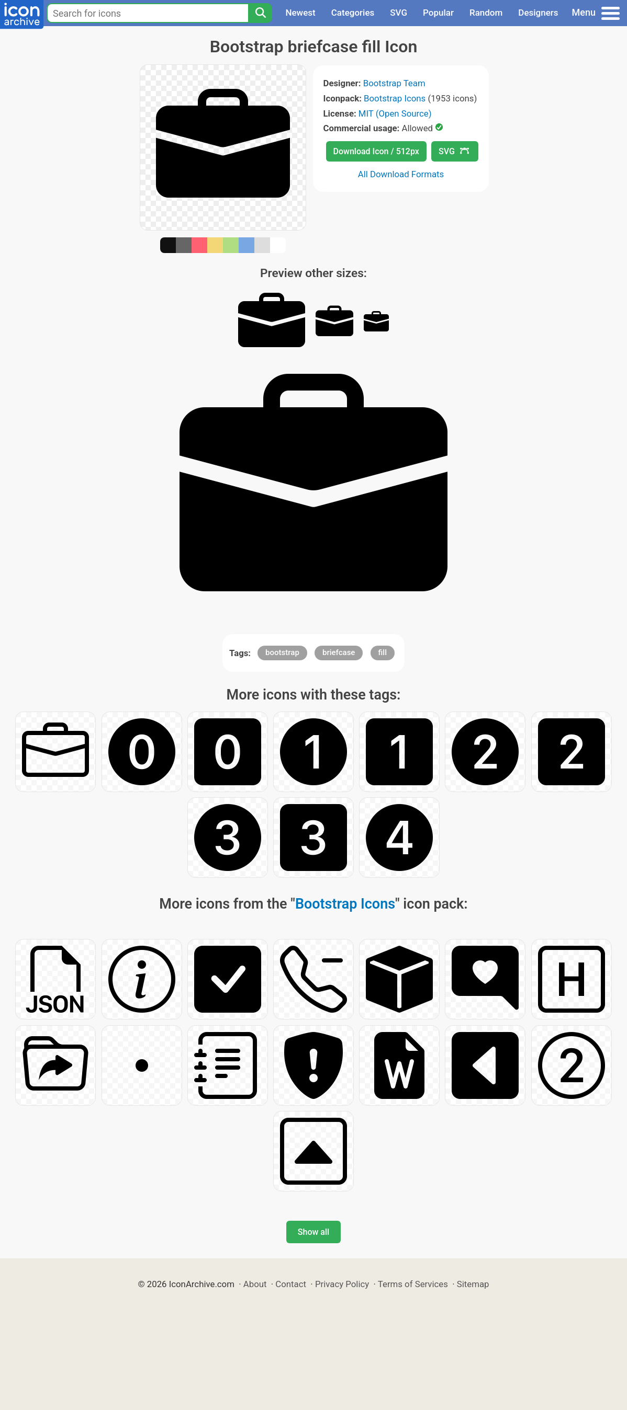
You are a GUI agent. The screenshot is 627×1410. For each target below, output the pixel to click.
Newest (300, 12)
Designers (538, 12)
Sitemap (473, 1284)
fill (382, 652)
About (255, 1284)
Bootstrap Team (394, 83)
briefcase (338, 652)
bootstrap (282, 652)
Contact (290, 1284)
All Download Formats (401, 174)
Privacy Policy (342, 1284)
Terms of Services (413, 1284)
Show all (313, 1232)
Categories (353, 12)
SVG (398, 12)
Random (485, 12)
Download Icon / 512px (376, 151)
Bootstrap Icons (395, 98)
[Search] (260, 13)
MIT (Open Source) (395, 113)
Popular (438, 12)
